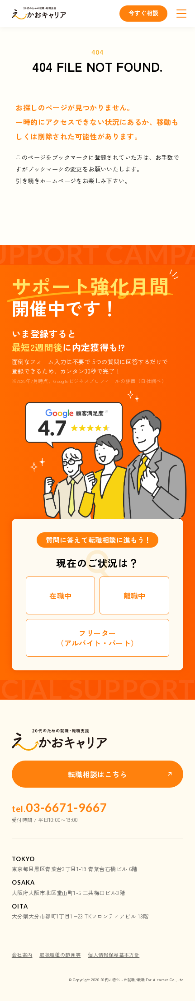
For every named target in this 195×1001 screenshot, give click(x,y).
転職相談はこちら (97, 774)
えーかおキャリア (39, 13)
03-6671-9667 (59, 807)
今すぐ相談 (143, 13)
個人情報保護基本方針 (113, 954)
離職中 (135, 595)
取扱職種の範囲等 (60, 954)
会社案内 (22, 954)
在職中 (60, 595)
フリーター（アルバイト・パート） (97, 637)
